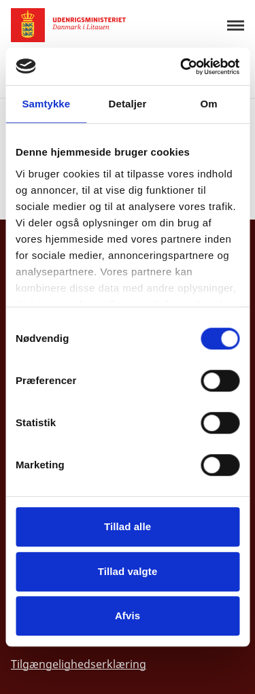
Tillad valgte (128, 571)
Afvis (127, 615)
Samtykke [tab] (46, 103)
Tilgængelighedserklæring (78, 664)
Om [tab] (209, 103)
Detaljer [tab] (128, 103)
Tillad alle (127, 526)
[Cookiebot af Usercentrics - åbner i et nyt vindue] (181, 66)
